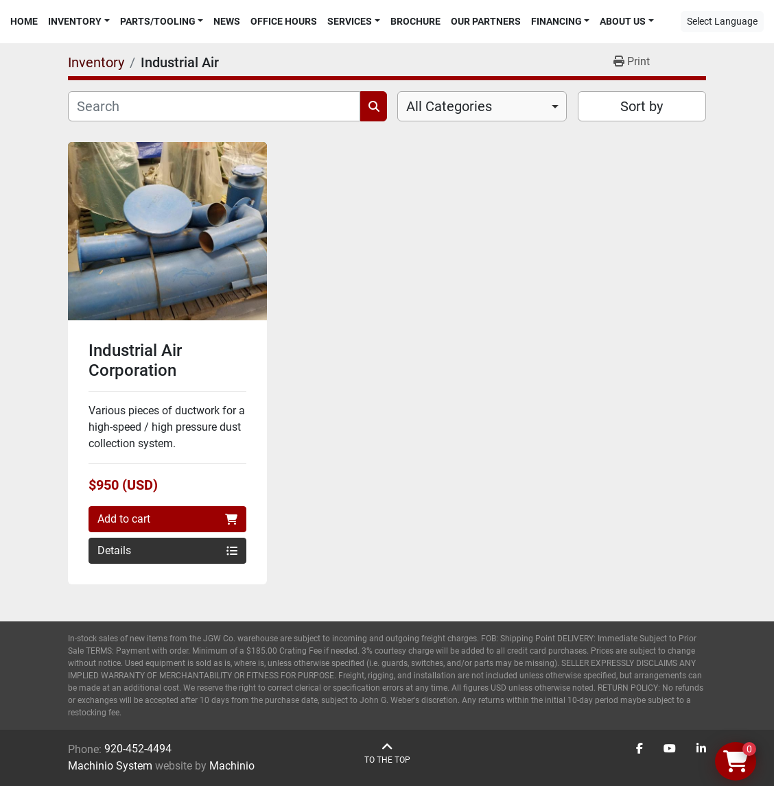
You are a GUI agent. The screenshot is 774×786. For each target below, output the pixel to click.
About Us (623, 21)
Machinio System (110, 765)
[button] (79, 21)
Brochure (415, 21)
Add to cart (167, 518)
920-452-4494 (138, 748)
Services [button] (349, 21)
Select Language (722, 21)
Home (24, 21)
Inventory (75, 21)
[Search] (214, 106)
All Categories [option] (449, 106)
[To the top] (387, 753)
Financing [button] (556, 21)
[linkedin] (701, 749)
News (226, 21)
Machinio (232, 765)
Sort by (641, 106)
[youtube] (670, 749)
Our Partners (486, 21)
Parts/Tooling (158, 21)
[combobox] (482, 106)
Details (167, 550)
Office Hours (283, 21)
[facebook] (639, 749)
